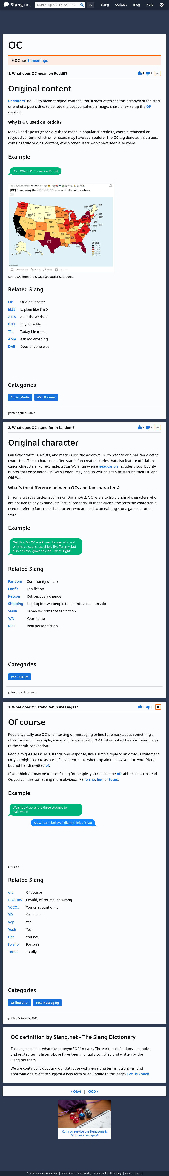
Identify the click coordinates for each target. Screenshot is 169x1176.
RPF (11, 626)
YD (10, 914)
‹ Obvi (76, 1091)
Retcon (14, 596)
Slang (105, 4)
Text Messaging (47, 1002)
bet (99, 779)
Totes (12, 951)
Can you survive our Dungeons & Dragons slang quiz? (84, 1118)
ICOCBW (15, 899)
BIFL (12, 324)
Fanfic (13, 588)
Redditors (16, 100)
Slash (12, 611)
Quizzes (121, 4)
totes (113, 779)
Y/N (11, 618)
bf (47, 765)
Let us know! (138, 1074)
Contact (138, 1173)
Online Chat (19, 1002)
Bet (11, 937)
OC (16, 60)
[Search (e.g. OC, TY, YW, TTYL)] (60, 5)
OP (148, 106)
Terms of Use (67, 1173)
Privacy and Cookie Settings (108, 1173)
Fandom (15, 581)
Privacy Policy (84, 1173)
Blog (136, 4)
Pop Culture (19, 677)
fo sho (89, 779)
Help (149, 4)
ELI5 (11, 309)
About (128, 1173)
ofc (119, 773)
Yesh (12, 929)
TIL (10, 331)
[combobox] (60, 5)
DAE (11, 346)
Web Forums (46, 397)
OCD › (93, 1091)
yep (11, 922)
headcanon (108, 466)
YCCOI (13, 907)
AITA (12, 316)
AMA (12, 339)
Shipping (15, 603)
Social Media (20, 397)
